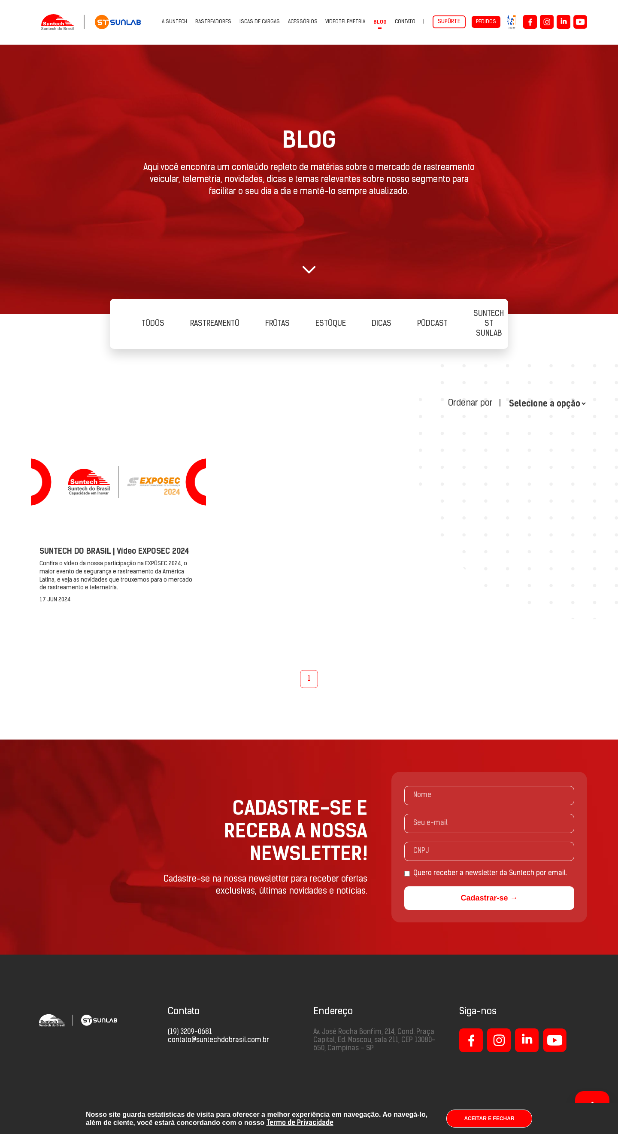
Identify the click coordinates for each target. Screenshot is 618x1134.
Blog (380, 22)
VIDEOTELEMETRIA (345, 21)
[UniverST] (512, 22)
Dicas (381, 324)
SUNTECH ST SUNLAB (488, 324)
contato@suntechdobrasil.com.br (218, 1040)
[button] (309, 269)
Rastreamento (214, 324)
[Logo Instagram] (547, 22)
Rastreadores (213, 21)
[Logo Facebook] (530, 22)
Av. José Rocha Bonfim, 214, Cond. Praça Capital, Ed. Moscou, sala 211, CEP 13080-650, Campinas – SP (374, 1040)
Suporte (449, 21)
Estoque (330, 324)
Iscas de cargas (259, 21)
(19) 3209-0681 (190, 1032)
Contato (405, 21)
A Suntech (174, 21)
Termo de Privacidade (300, 1123)
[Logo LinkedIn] (563, 22)
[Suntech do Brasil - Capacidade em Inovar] (91, 22)
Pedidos (486, 21)
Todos (153, 324)
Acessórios (303, 21)
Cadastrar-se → (489, 898)
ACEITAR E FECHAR (489, 1119)
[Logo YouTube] (580, 22)
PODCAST (432, 324)
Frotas (277, 324)
